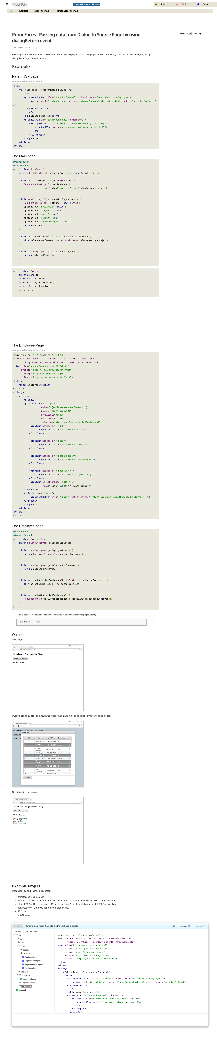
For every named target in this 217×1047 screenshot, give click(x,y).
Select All (185, 926)
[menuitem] (185, 4)
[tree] (33, 960)
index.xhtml (26, 986)
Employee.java (30, 957)
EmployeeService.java (34, 964)
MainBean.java (30, 968)
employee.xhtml (28, 983)
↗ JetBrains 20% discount (86, 4)
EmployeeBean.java (33, 961)
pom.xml (22, 990)
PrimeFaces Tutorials (67, 11)
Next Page (198, 34)
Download (200, 926)
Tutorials (23, 11)
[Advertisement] (110, 22)
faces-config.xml (29, 979)
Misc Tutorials (41, 11)
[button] (15, 926)
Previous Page (184, 34)
